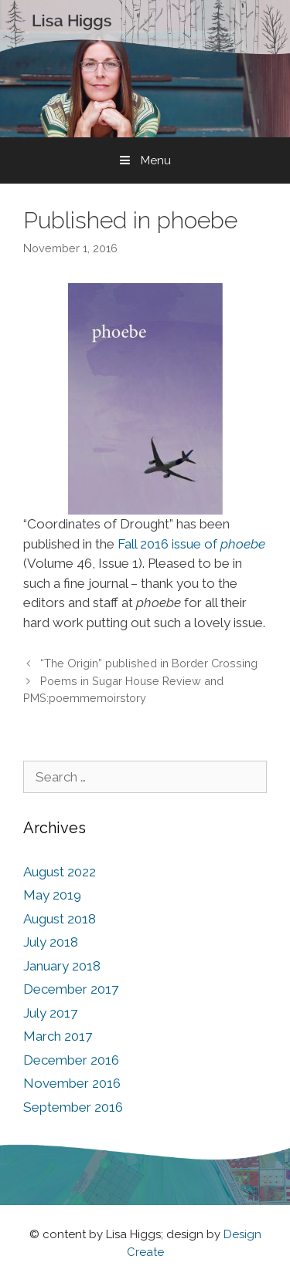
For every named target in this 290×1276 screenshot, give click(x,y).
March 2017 (57, 1036)
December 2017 (70, 989)
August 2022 (59, 871)
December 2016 (71, 1060)
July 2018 (50, 942)
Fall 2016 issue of (191, 544)
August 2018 (59, 919)
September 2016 (73, 1107)
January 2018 (62, 966)
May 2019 (52, 895)
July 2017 (50, 1013)
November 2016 (72, 1083)
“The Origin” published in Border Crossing (149, 663)
